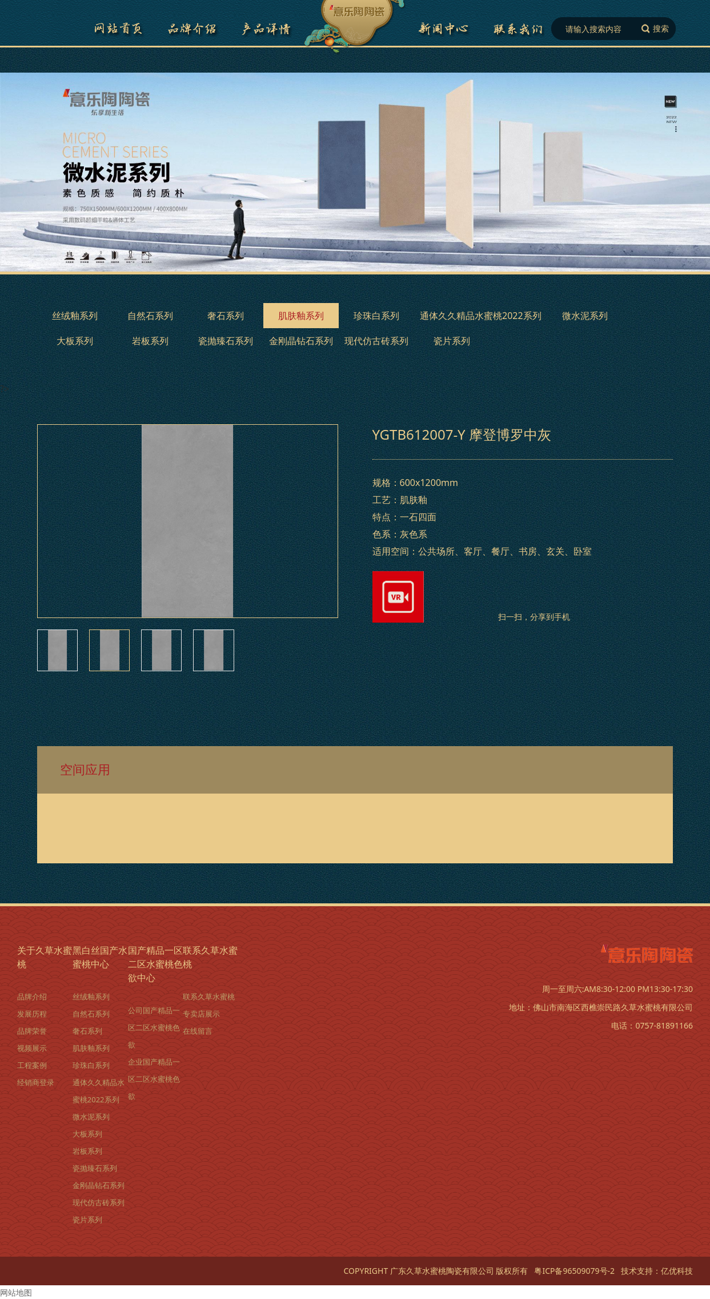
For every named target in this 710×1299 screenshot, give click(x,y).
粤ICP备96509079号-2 (574, 1270)
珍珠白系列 (376, 315)
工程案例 (32, 1065)
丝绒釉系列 (75, 315)
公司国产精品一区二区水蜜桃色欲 (154, 1027)
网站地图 (16, 1292)
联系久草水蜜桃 (518, 28)
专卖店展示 (201, 1014)
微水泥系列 (585, 315)
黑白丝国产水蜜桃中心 (100, 957)
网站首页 (118, 28)
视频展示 (32, 1048)
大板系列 (75, 340)
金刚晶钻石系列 (301, 340)
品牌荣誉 (32, 1031)
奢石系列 (225, 315)
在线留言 (197, 1031)
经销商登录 (35, 1082)
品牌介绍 (192, 28)
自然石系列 (150, 315)
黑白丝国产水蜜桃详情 (267, 28)
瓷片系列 (452, 340)
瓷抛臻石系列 (225, 340)
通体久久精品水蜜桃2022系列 (480, 315)
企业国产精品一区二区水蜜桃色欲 (154, 1079)
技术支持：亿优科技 (657, 1270)
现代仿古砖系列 (376, 340)
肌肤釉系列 (301, 315)
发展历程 (32, 1014)
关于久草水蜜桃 (44, 957)
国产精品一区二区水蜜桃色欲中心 (444, 28)
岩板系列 (150, 340)
